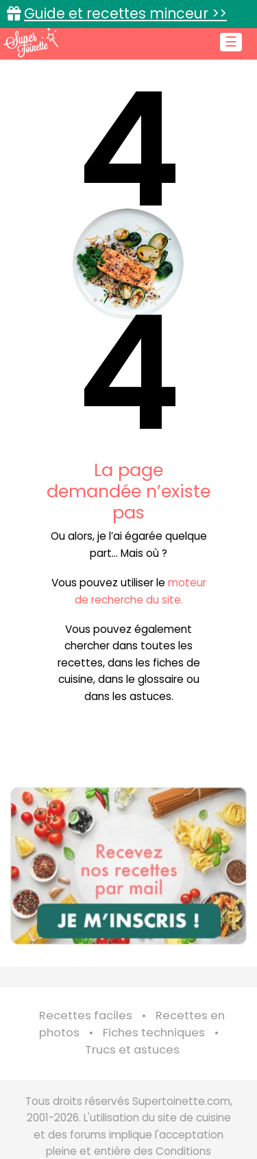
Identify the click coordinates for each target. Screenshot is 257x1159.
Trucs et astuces (132, 1050)
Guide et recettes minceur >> (125, 13)
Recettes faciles (85, 1015)
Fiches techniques (154, 1032)
